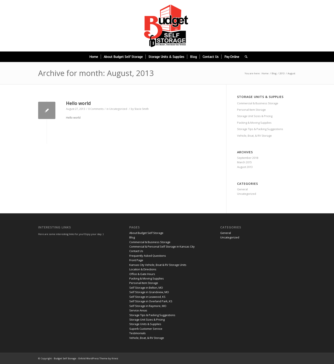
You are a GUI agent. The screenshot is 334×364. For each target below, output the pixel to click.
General (242, 189)
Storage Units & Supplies (145, 324)
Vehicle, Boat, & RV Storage (254, 136)
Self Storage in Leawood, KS (147, 297)
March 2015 (244, 162)
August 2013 (245, 167)
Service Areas (138, 310)
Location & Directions (142, 269)
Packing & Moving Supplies (254, 123)
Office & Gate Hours (142, 274)
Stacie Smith (141, 109)
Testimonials (137, 333)
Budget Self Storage (65, 358)
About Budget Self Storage (146, 233)
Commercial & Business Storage (257, 103)
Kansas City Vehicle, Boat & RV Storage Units (157, 265)
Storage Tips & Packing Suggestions (260, 129)
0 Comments (96, 109)
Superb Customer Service (145, 329)
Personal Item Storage (251, 110)
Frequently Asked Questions (147, 256)
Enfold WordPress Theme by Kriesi (98, 358)
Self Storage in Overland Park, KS (150, 301)
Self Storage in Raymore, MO (147, 306)
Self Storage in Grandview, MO (149, 292)
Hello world (78, 103)
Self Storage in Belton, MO (146, 287)
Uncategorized (118, 109)
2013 (282, 73)
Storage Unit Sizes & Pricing (254, 116)
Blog (274, 73)
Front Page (136, 260)
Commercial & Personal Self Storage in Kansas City (162, 246)
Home (265, 73)
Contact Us (136, 251)
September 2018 (247, 158)
